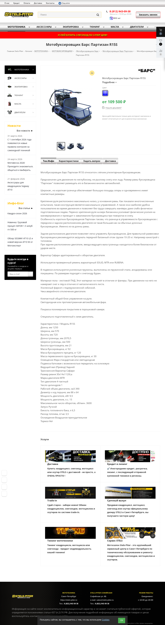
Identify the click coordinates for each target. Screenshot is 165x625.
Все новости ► (25, 130)
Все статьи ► (26, 208)
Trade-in (52, 500)
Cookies (105, 620)
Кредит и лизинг (117, 463)
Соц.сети (64, 3)
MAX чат (115, 18)
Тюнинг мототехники (60, 540)
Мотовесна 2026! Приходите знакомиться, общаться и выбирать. (20, 166)
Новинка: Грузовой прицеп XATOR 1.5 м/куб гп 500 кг (20, 226)
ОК (121, 620)
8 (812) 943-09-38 (120, 11)
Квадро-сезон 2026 (17, 213)
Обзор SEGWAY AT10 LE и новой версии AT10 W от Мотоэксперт (20, 242)
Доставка (52, 463)
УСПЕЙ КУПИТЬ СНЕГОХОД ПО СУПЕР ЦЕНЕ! (82, 35)
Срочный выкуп (116, 500)
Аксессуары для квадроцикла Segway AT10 (18, 186)
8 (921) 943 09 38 (71, 604)
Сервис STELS (114, 540)
